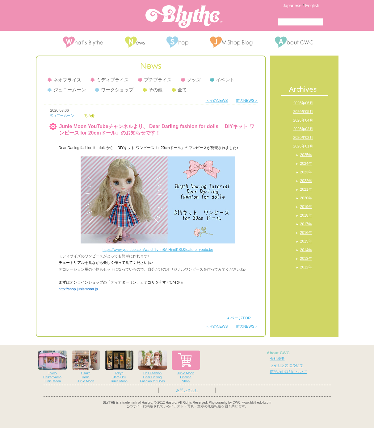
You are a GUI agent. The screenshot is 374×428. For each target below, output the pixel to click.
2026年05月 (303, 112)
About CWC (278, 353)
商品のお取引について (288, 372)
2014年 (306, 250)
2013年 (306, 258)
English (312, 5)
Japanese (292, 5)
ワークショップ (114, 89)
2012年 (306, 267)
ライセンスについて (286, 365)
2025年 (306, 155)
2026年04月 (303, 120)
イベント (222, 79)
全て (179, 89)
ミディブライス (109, 79)
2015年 (306, 241)
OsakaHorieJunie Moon (86, 367)
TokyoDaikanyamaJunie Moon (52, 367)
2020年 (306, 198)
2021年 (306, 189)
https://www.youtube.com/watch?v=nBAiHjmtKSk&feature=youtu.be (158, 249)
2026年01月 (303, 146)
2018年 (306, 215)
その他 (152, 89)
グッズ (191, 79)
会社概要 (277, 358)
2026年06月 (303, 103)
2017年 (306, 224)
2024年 (306, 163)
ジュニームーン (67, 89)
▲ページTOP (238, 318)
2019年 (306, 207)
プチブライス (155, 79)
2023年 (306, 172)
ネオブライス (64, 79)
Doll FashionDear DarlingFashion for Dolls (152, 367)
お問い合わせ (187, 390)
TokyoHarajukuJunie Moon (119, 367)
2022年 (306, 181)
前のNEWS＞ (247, 100)
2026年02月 (303, 137)
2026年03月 (303, 129)
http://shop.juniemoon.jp (78, 289)
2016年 (306, 233)
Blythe (184, 16)
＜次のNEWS (217, 100)
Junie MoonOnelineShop (186, 367)
